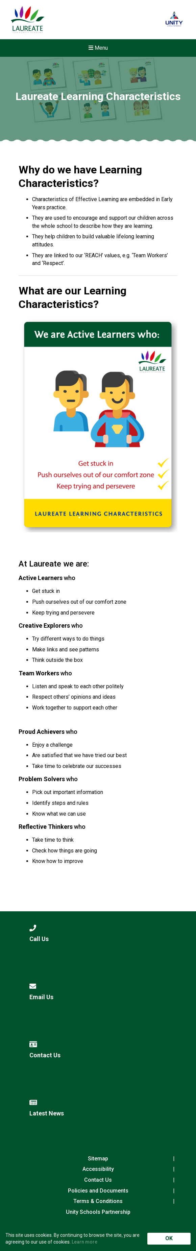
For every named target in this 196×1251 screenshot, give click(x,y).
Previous (38, 427)
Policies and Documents (98, 1190)
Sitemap (98, 1158)
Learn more (84, 1242)
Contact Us (98, 1180)
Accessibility (98, 1169)
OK (169, 1238)
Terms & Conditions (98, 1201)
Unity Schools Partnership (98, 1212)
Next (157, 427)
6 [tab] (130, 517)
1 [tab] (79, 517)
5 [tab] (120, 517)
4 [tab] (109, 517)
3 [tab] (99, 517)
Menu (98, 48)
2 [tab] (89, 517)
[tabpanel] (98, 424)
